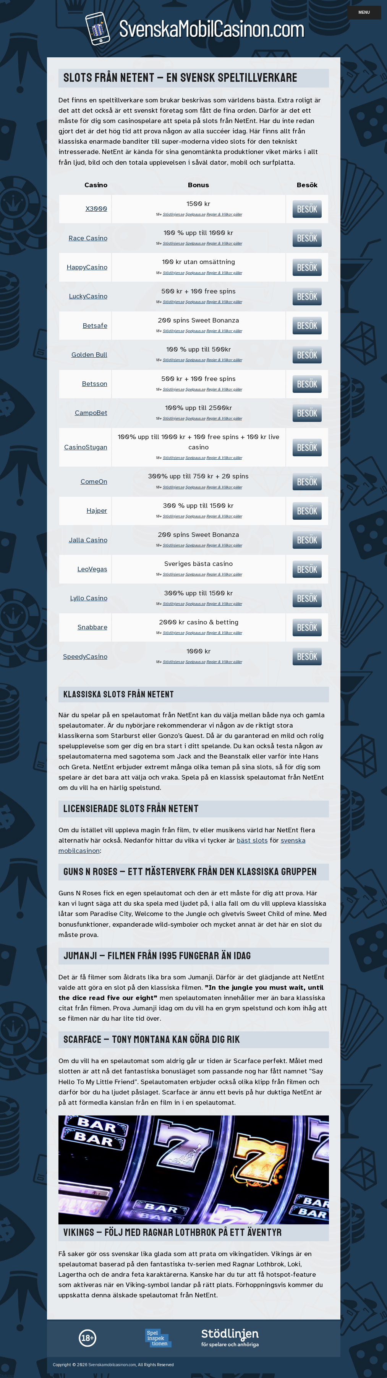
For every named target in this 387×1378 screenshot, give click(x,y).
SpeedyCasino (85, 656)
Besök (307, 209)
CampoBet (91, 413)
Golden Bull (89, 354)
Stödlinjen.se (173, 214)
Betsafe (95, 325)
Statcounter (9, 1375)
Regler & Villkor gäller (224, 214)
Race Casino (88, 238)
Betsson (94, 383)
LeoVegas (92, 569)
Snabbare (92, 627)
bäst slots (252, 840)
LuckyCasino (88, 296)
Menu (364, 12)
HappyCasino (87, 267)
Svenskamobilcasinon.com (112, 1364)
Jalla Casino (88, 540)
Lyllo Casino (88, 598)
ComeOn (94, 481)
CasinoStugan (85, 447)
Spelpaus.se (195, 214)
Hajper (97, 510)
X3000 (96, 208)
